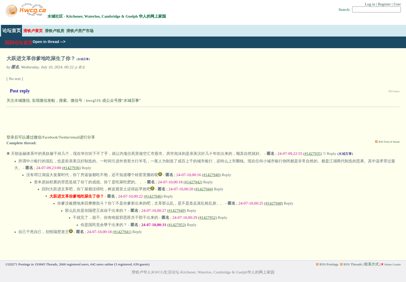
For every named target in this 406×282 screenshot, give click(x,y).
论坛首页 (11, 30)
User (397, 4)
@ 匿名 (80, 67)
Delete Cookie (391, 264)
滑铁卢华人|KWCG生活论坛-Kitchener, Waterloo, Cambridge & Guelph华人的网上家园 (203, 272)
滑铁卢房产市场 (79, 30)
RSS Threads (351, 264)
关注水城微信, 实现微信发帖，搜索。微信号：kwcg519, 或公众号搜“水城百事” (73, 100)
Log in (370, 4)
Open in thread (46, 42)
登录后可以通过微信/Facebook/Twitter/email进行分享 (50, 137)
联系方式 (371, 264)
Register (384, 4)
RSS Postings (327, 264)
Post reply (20, 90)
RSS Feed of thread (389, 141)
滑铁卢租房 (54, 30)
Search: (344, 10)
